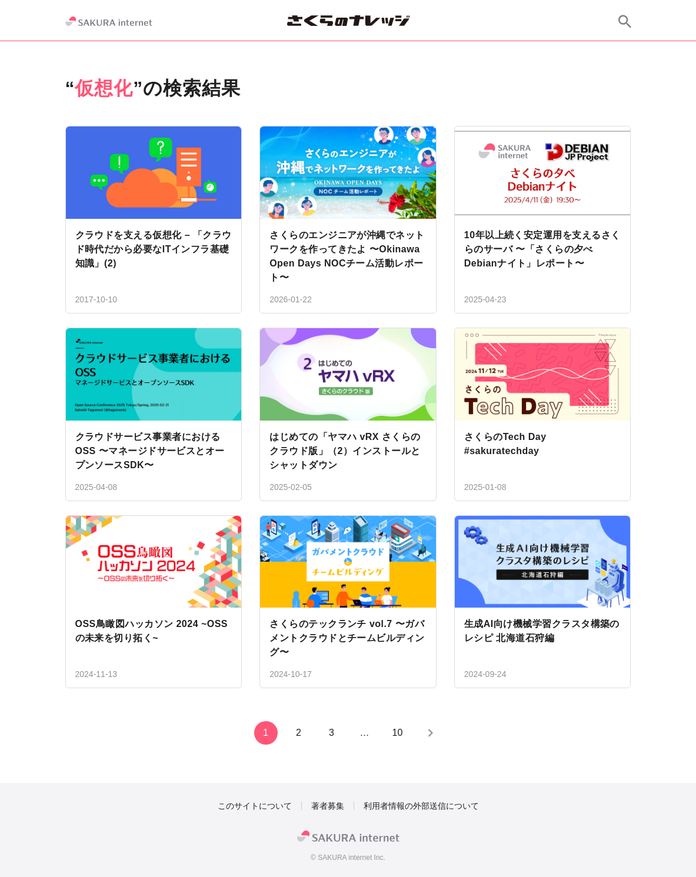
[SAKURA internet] (108, 21)
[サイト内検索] (624, 21)
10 (397, 733)
